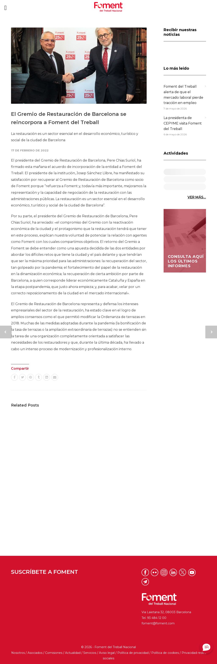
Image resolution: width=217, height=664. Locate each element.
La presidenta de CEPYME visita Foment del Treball (183, 123)
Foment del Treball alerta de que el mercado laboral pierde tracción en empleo (183, 94)
